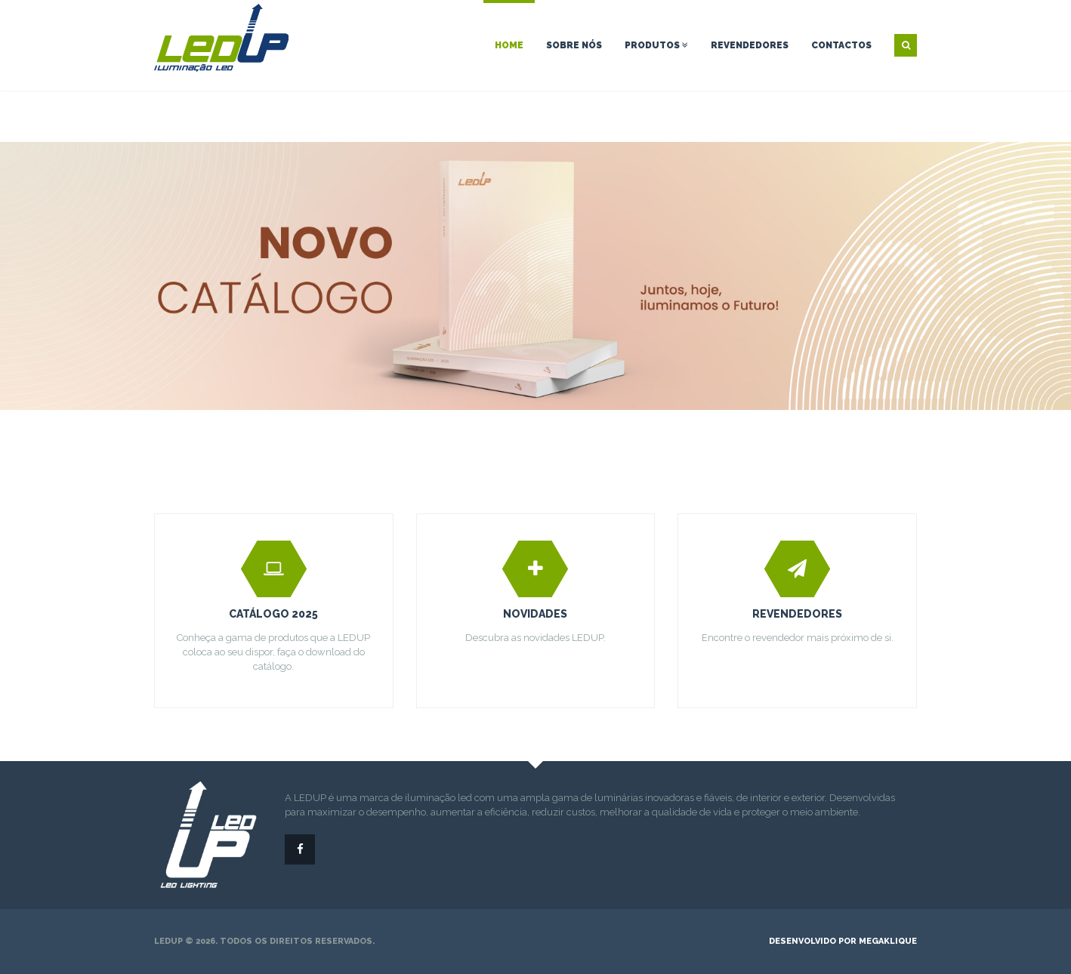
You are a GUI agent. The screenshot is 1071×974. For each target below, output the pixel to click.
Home (509, 45)
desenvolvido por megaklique (843, 941)
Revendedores (750, 45)
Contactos (841, 45)
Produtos (656, 45)
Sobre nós (574, 45)
